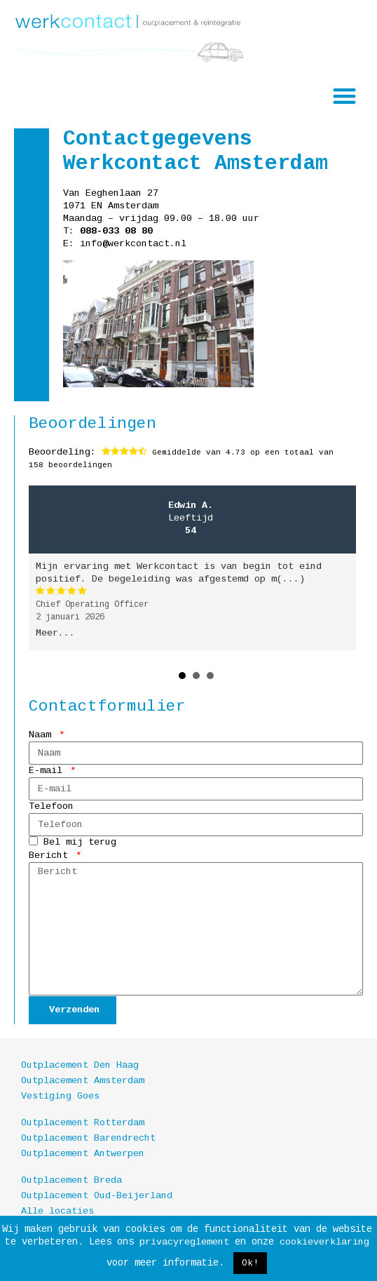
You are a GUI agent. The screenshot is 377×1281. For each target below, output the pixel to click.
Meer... (55, 633)
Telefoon (51, 806)
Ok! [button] (250, 1263)
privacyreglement (184, 1242)
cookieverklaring (324, 1242)
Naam (43, 735)
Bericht (51, 855)
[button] (345, 95)
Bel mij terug (79, 843)
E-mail (48, 770)
